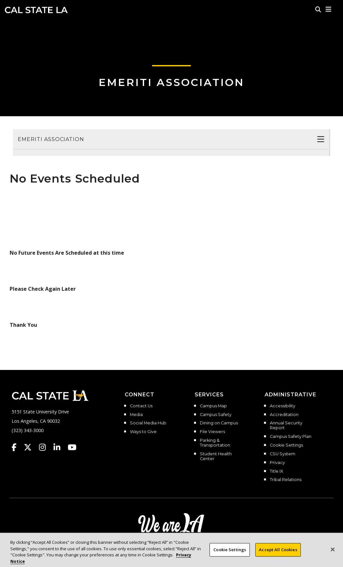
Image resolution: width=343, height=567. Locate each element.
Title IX (276, 471)
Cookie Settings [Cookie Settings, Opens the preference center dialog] (229, 556)
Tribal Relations (285, 479)
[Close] (333, 556)
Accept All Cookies (278, 556)
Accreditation (284, 414)
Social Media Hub (148, 423)
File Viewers (212, 432)
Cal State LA (36, 10)
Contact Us (141, 406)
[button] (329, 9)
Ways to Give (143, 432)
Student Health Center (216, 456)
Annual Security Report (286, 425)
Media (136, 414)
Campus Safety (215, 414)
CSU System (282, 454)
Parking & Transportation (215, 443)
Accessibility (282, 406)
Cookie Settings (286, 445)
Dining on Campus (219, 423)
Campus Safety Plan (290, 436)
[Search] (318, 9)
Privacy (277, 462)
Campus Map (213, 406)
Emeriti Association (171, 82)
